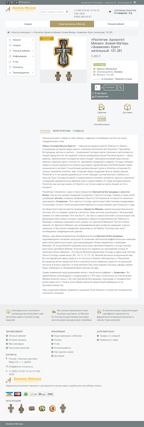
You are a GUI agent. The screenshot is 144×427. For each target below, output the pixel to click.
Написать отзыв (123, 79)
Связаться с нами (109, 340)
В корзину (110, 87)
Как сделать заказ (63, 352)
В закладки (101, 93)
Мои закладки (16, 343)
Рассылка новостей (19, 348)
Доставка (127, 108)
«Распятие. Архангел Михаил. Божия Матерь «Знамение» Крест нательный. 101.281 (73, 32)
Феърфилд (24, 2)
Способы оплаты (102, 120)
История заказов (17, 340)
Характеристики (61, 131)
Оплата (57, 340)
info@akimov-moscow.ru (21, 366)
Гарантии (102, 108)
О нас (57, 343)
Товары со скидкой (110, 336)
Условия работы (62, 348)
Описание (45, 131)
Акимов (118, 71)
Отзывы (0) (78, 131)
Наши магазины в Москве (68, 336)
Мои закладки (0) (125, 3)
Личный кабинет (17, 336)
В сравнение (101, 96)
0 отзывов (107, 79)
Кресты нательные (21, 32)
